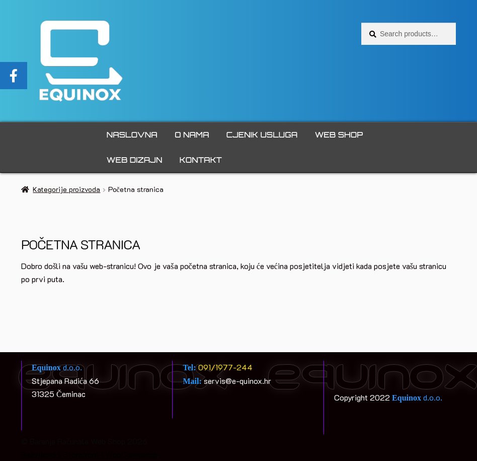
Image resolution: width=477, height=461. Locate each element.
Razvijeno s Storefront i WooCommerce (89, 454)
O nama (192, 135)
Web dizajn (135, 160)
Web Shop (339, 135)
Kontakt (201, 160)
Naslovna (132, 135)
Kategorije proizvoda (66, 189)
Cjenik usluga (261, 135)
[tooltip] (13, 75)
